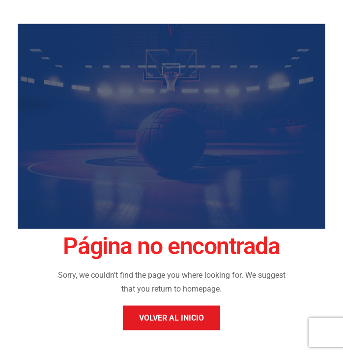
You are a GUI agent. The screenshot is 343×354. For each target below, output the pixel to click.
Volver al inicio (171, 318)
